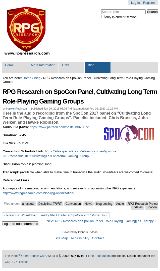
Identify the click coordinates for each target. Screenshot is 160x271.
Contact (98, 238)
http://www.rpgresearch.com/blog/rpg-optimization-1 (39, 193)
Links (66, 65)
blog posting (104, 204)
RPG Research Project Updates (143, 205)
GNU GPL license (16, 262)
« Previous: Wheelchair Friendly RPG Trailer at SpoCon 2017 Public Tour (56, 215)
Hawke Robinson (16, 108)
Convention (73, 204)
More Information (43, 65)
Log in (135, 3)
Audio (120, 204)
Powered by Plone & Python (80, 231)
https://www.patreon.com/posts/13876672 (59, 127)
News (88, 204)
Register (149, 3)
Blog (91, 65)
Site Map (61, 238)
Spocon (151, 207)
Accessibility (80, 238)
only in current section (120, 17)
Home (9, 65)
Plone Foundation (98, 256)
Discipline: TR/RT (50, 204)
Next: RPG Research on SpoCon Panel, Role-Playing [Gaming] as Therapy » (101, 221)
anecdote (28, 204)
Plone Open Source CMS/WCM (33, 256)
